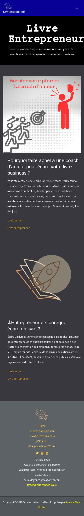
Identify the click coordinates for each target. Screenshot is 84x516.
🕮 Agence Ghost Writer (42, 446)
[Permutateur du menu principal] (77, 8)
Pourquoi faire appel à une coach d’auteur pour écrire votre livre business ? (43, 167)
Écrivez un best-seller (14, 12)
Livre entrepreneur (18, 228)
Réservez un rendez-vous (42, 485)
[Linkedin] (46, 453)
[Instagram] (42, 453)
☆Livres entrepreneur (42, 431)
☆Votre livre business (42, 436)
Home (42, 426)
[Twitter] (37, 453)
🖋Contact (42, 441)
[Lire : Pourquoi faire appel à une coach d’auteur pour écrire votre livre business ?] (42, 114)
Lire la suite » (14, 220)
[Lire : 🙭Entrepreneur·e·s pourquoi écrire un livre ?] (42, 276)
